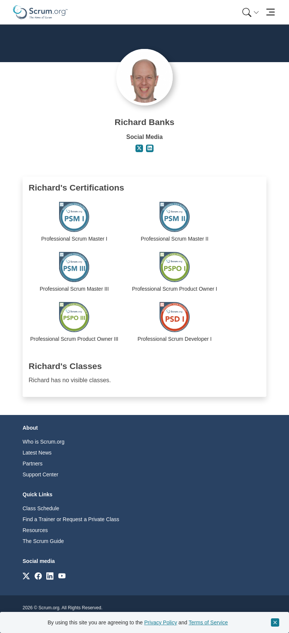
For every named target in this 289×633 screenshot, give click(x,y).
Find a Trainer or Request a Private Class (71, 519)
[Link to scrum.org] (26, 575)
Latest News (37, 453)
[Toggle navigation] (270, 12)
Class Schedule (41, 508)
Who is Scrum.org (43, 442)
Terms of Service (208, 622)
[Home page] (40, 12)
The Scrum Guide (43, 541)
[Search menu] (250, 12)
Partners (33, 464)
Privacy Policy (160, 622)
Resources (35, 530)
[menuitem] (250, 12)
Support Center (40, 474)
